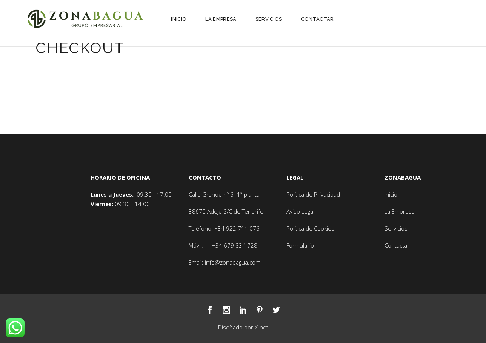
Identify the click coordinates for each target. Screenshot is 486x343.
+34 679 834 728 (234, 245)
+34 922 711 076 (237, 228)
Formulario (300, 245)
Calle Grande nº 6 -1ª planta (224, 194)
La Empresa (399, 211)
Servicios (396, 228)
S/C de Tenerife (243, 211)
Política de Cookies (310, 228)
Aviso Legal (300, 211)
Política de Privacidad (313, 194)
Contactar (396, 245)
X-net (261, 327)
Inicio (390, 194)
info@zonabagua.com (232, 262)
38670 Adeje (206, 211)
